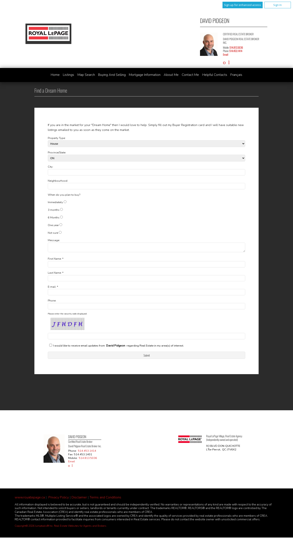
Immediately (55, 202)
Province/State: (57, 152)
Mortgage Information (145, 74)
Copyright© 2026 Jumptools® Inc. (34, 527)
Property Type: (57, 138)
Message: (54, 240)
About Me (171, 74)
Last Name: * (55, 274)
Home (55, 74)
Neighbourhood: (58, 181)
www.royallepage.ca (30, 498)
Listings (68, 74)
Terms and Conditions (105, 498)
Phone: (52, 302)
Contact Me (190, 74)
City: (50, 167)
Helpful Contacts (214, 74)
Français (236, 74)
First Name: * (55, 260)
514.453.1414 (235, 51)
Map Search (86, 74)
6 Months (53, 217)
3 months (53, 210)
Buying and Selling (112, 74)
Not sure (53, 233)
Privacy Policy (58, 498)
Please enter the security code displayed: (67, 315)
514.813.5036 (236, 47)
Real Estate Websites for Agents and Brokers (80, 527)
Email (225, 54)
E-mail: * (53, 288)
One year (53, 225)
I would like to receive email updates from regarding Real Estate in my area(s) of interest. (118, 347)
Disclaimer (79, 498)
